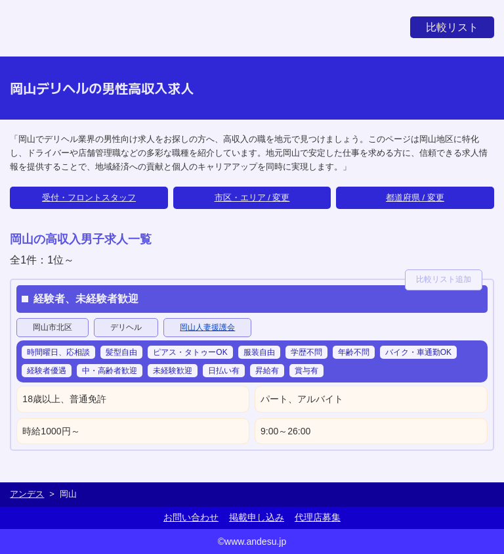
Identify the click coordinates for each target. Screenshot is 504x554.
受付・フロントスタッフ (89, 197)
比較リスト (452, 27)
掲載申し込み (256, 517)
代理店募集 (318, 517)
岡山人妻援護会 (207, 327)
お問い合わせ (191, 517)
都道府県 (403, 197)
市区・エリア (240, 197)
